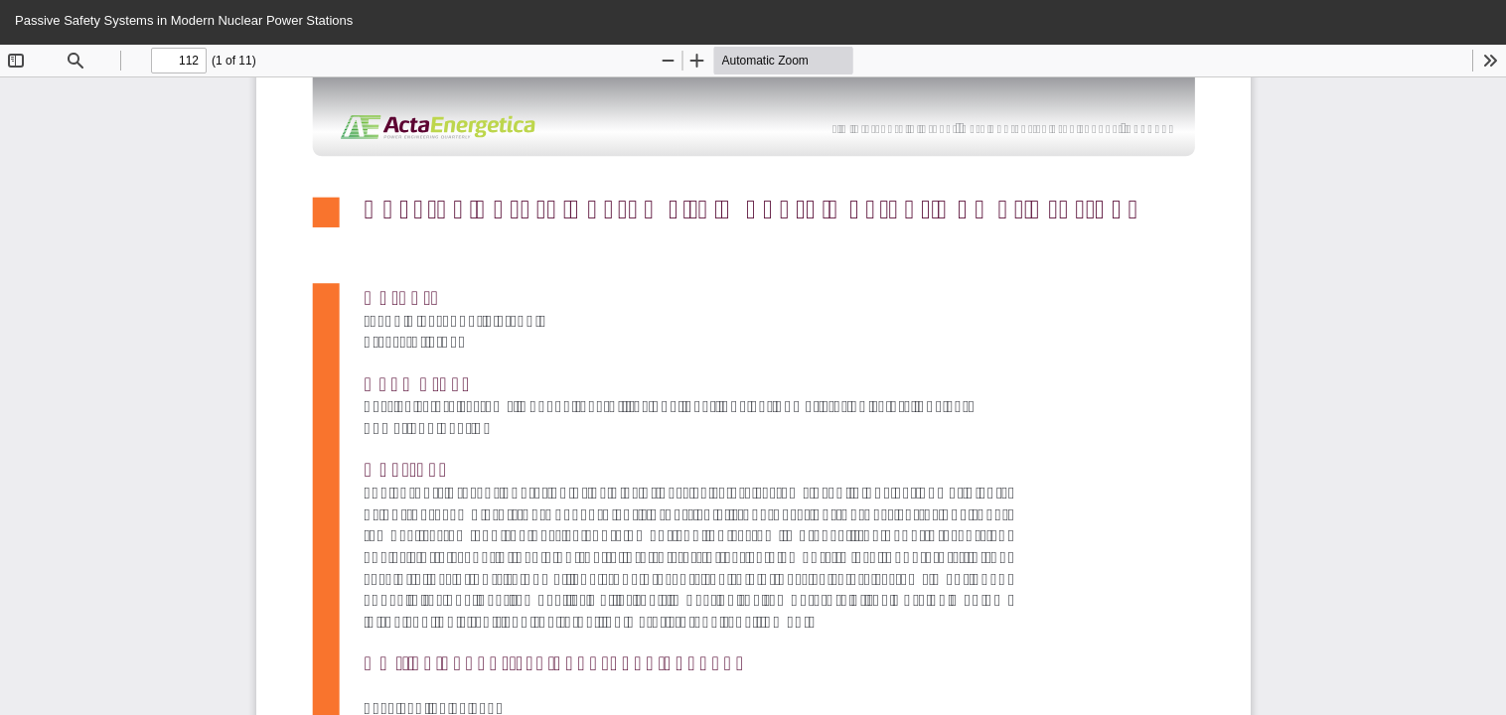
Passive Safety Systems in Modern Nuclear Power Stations (184, 20)
